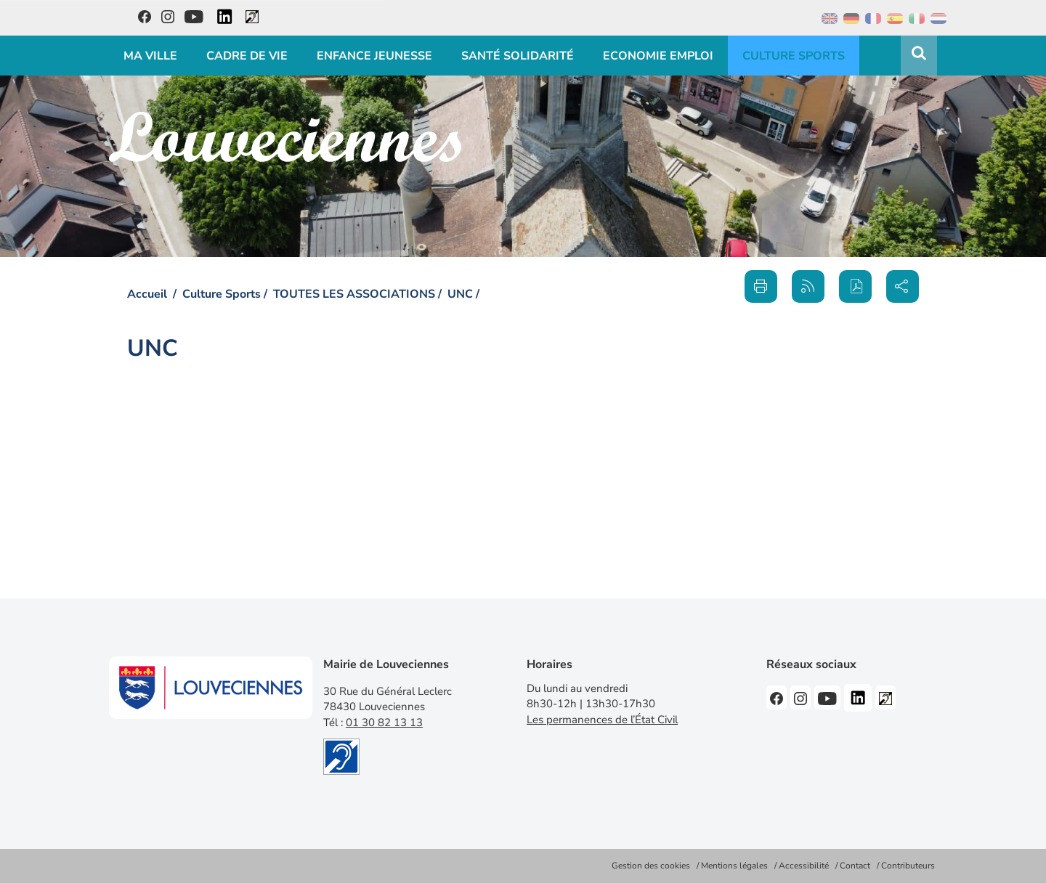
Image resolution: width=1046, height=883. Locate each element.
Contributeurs (908, 865)
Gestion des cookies (651, 865)
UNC (460, 294)
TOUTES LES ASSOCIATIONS (354, 294)
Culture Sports (221, 294)
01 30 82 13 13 (384, 722)
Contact (855, 865)
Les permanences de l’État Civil (602, 719)
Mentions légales (734, 865)
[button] (855, 286)
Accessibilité (804, 865)
